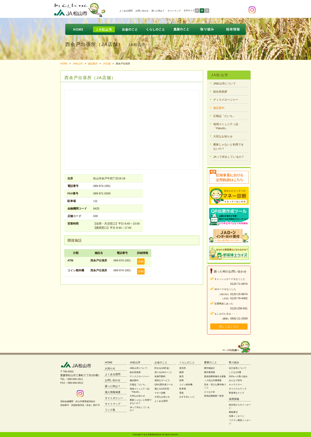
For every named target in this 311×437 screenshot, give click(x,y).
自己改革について (237, 368)
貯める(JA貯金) (162, 368)
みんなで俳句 (235, 380)
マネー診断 (160, 393)
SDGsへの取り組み (238, 376)
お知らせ (110, 368)
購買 (181, 372)
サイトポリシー (114, 398)
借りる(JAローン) (163, 372)
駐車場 (182, 388)
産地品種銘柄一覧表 (214, 396)
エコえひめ (209, 392)
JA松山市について (224, 83)
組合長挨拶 (220, 91)
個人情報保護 (112, 392)
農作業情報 (209, 372)
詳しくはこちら (229, 326)
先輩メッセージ (236, 416)
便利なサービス (162, 380)
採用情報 (234, 399)
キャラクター (235, 384)
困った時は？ (158, 11)
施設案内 (93, 63)
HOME (63, 63)
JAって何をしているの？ (228, 156)
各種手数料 (160, 376)
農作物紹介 (209, 368)
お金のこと (161, 362)
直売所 (182, 368)
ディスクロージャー (225, 99)
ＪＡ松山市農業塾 (213, 380)
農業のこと (210, 362)
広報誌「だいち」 (224, 116)
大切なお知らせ (223, 136)
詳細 (141, 261)
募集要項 (233, 412)
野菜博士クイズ (236, 393)
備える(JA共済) (162, 388)
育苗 (181, 393)
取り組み (234, 362)
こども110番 (235, 372)
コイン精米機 (185, 384)
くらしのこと (187, 362)
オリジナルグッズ (237, 388)
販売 (181, 376)
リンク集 (110, 409)
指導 (181, 380)
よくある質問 (125, 11)
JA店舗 (106, 63)
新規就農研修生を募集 (215, 376)
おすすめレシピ (187, 397)
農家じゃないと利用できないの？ (228, 146)
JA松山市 (78, 63)
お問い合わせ (142, 11)
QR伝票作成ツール (164, 384)
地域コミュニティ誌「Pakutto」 (225, 126)
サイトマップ (174, 11)
